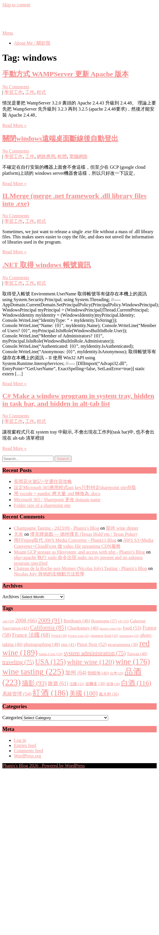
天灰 (18, 534)
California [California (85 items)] (48, 627)
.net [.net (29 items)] (8, 621)
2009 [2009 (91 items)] (50, 620)
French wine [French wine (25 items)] (78, 635)
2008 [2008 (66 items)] (26, 620)
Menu (7, 33)
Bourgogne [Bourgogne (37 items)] (104, 621)
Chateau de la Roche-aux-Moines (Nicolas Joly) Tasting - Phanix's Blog (80, 568)
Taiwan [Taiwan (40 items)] (137, 653)
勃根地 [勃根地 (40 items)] (98, 673)
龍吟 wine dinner (122, 528)
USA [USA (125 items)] (50, 662)
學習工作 (13, 92)
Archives (10, 596)
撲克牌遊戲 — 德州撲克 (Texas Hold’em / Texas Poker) (83, 534)
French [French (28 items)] (59, 636)
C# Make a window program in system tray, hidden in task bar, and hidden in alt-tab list (78, 399)
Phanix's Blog (29, 19)
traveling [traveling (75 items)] (18, 662)
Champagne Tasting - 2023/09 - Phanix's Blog (56, 528)
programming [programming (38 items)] (123, 644)
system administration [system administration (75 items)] (94, 653)
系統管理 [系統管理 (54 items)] (17, 694)
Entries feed (25, 745)
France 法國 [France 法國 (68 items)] (31, 635)
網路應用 (46, 156)
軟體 (62, 156)
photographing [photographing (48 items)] (42, 644)
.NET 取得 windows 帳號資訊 (46, 265)
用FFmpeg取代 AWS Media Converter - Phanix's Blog (65, 540)
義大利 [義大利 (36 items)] (109, 694)
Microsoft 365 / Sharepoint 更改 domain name (57, 499)
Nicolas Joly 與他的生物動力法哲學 (49, 573)
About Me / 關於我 (32, 43)
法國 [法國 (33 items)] (76, 684)
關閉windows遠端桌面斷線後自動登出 (60, 138)
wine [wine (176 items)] (132, 661)
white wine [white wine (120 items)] (90, 662)
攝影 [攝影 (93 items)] (34, 683)
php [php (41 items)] (68, 644)
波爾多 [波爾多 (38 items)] (95, 683)
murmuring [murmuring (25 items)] (129, 635)
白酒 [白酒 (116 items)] (136, 683)
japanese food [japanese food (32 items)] (104, 636)
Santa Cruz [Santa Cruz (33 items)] (51, 654)
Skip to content (16, 4)
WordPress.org (27, 755)
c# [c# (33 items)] (123, 621)
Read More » (14, 125)
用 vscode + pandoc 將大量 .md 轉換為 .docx (57, 493)
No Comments (15, 86)
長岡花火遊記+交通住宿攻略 (43, 481)
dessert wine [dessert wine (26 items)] (111, 628)
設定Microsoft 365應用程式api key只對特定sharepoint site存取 (75, 487)
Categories (12, 717)
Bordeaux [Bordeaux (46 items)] (77, 620)
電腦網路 (78, 156)
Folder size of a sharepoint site (42, 505)
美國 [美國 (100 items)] (83, 693)
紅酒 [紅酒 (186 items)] (50, 692)
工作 (29, 92)
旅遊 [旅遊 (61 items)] (58, 683)
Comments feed (28, 750)
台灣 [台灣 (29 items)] (116, 673)
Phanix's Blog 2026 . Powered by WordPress (43, 765)
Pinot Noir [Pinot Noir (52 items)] (92, 644)
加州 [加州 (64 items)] (75, 673)
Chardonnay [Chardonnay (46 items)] (83, 628)
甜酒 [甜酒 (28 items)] (113, 684)
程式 (41, 92)
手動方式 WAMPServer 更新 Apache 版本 (65, 74)
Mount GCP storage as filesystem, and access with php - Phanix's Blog (79, 552)
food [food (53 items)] (132, 628)
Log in (20, 740)
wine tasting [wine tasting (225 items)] (33, 671)
